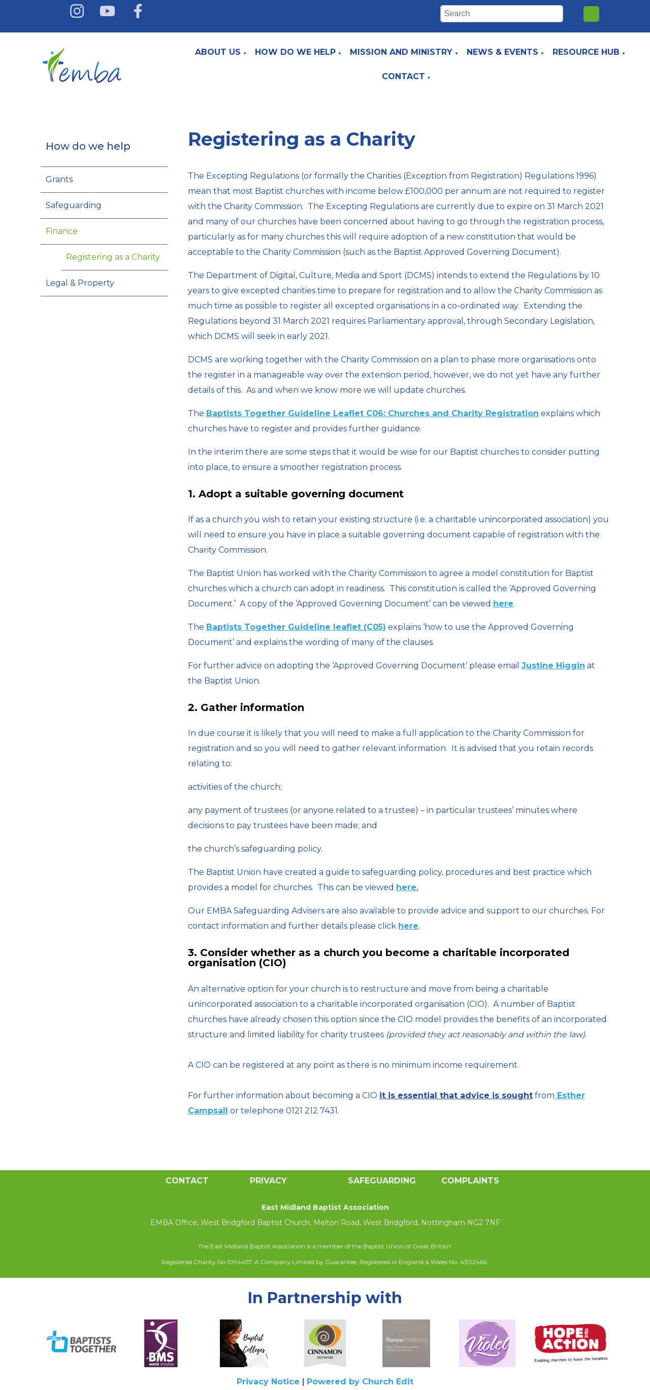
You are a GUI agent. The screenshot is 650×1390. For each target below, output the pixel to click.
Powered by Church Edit (360, 1381)
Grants (59, 179)
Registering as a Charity (113, 257)
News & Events (502, 52)
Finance (62, 231)
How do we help (295, 52)
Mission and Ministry (401, 52)
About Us (218, 52)
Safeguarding (74, 205)
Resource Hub (586, 52)
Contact (403, 76)
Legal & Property (80, 283)
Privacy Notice (268, 1381)
